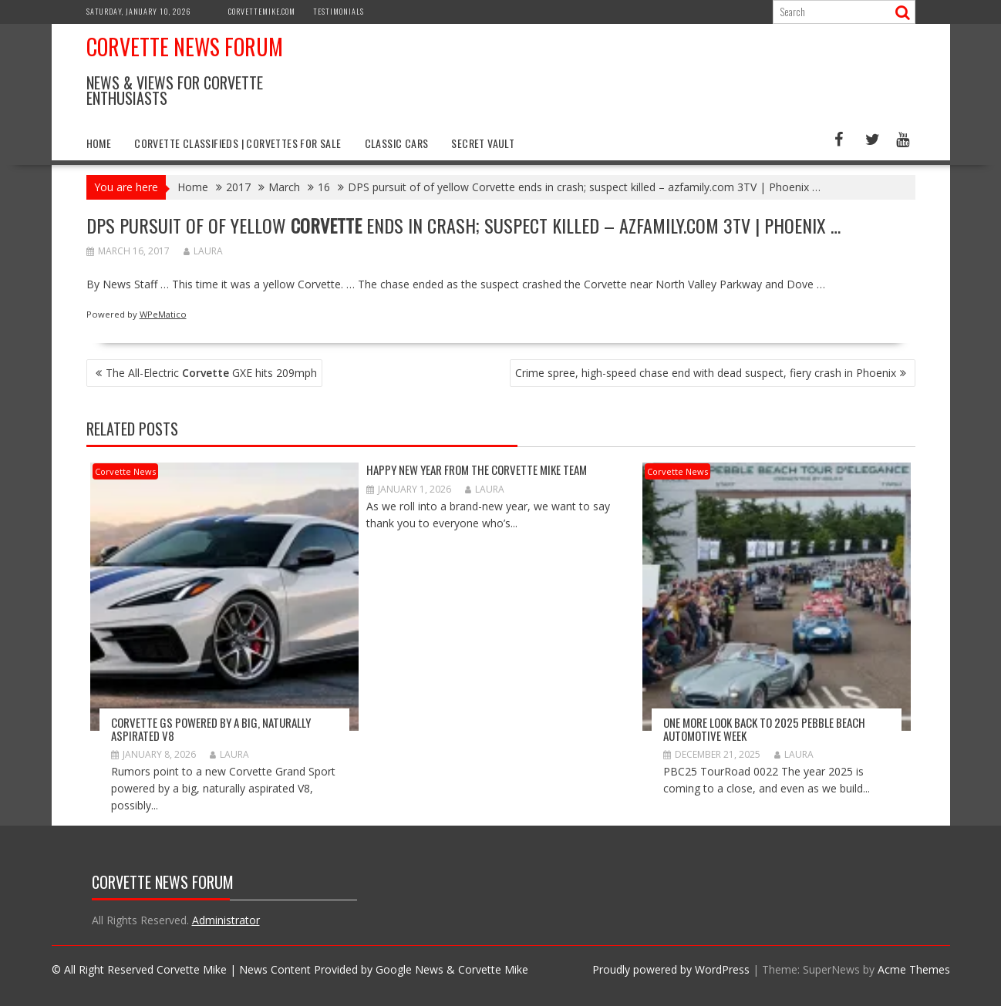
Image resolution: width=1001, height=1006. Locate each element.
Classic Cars (397, 143)
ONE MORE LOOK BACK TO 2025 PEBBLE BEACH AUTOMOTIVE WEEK (764, 729)
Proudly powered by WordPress (671, 969)
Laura (203, 250)
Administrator (226, 920)
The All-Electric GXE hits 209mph (211, 372)
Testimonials (338, 11)
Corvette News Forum (184, 46)
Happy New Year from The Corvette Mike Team (476, 469)
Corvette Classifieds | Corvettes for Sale (237, 143)
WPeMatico (163, 314)
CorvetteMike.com (261, 11)
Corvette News (125, 471)
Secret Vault (482, 143)
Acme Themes (914, 969)
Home (99, 143)
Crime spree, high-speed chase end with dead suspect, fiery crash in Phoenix (705, 372)
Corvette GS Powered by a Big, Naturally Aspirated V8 (211, 729)
